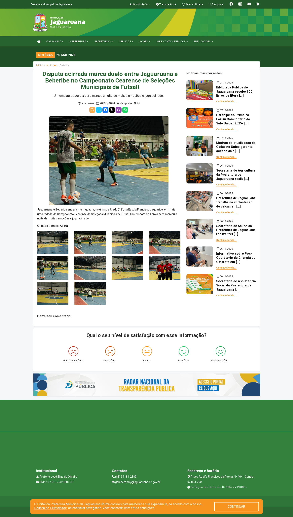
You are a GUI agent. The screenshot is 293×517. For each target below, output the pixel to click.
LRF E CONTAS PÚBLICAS (172, 41)
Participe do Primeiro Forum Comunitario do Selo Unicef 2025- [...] (233, 119)
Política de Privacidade (50, 508)
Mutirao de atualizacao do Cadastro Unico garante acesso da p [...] (236, 147)
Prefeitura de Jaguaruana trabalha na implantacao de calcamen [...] (236, 202)
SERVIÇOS (126, 41)
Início (39, 65)
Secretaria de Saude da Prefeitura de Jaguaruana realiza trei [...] (236, 230)
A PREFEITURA (79, 41)
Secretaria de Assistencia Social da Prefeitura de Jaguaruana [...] (236, 285)
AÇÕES (144, 41)
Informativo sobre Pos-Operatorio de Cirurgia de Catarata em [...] (236, 258)
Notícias (51, 65)
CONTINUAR (236, 506)
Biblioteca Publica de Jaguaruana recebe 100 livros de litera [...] (234, 91)
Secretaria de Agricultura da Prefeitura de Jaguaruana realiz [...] (235, 175)
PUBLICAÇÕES (203, 41)
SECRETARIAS (103, 41)
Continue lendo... (226, 101)
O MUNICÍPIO (54, 41)
